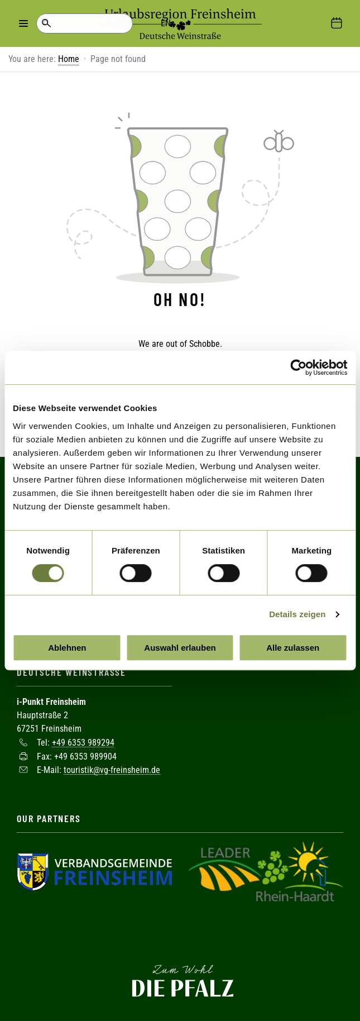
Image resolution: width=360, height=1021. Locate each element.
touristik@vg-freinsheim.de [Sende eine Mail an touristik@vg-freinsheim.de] (112, 769)
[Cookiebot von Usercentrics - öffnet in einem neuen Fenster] (298, 367)
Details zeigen (297, 614)
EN (89, 23)
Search (46, 23)
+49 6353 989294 (83, 741)
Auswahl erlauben (179, 647)
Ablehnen (67, 647)
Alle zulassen (292, 647)
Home (68, 59)
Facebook (180, 933)
